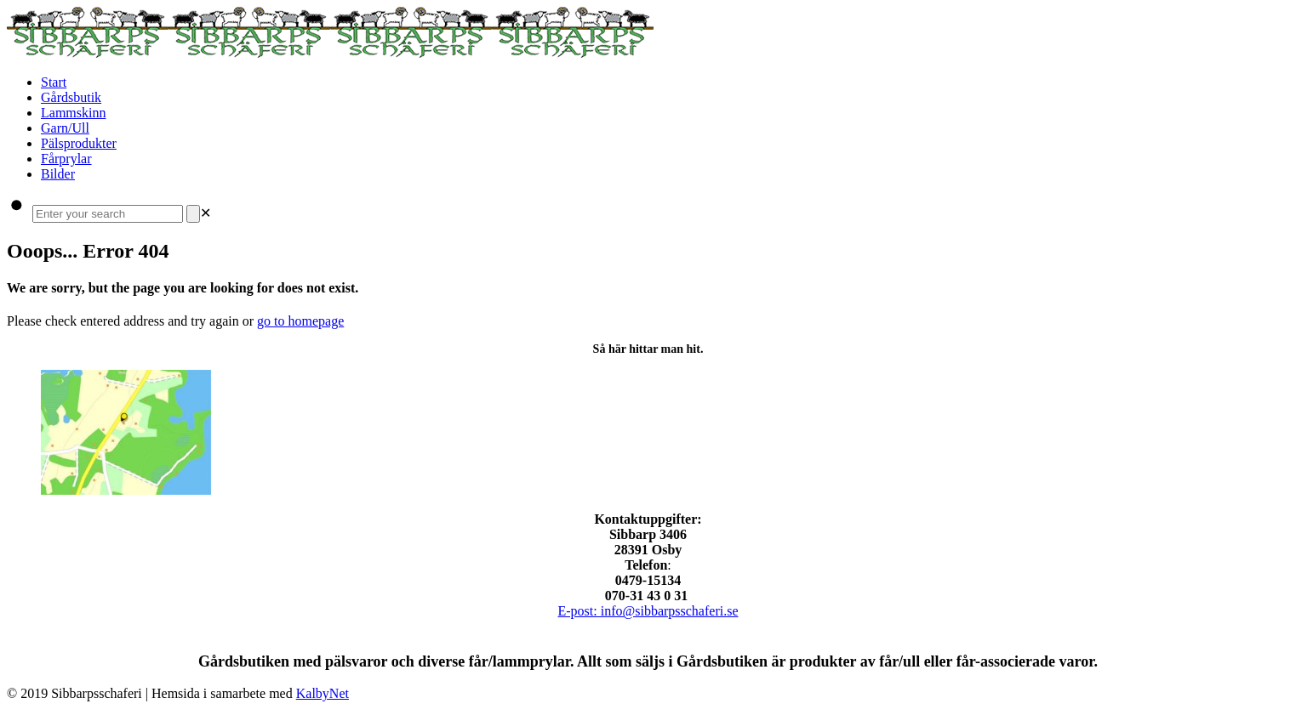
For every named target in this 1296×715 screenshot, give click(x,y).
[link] (205, 213)
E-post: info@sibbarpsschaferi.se (647, 611)
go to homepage (300, 321)
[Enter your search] (107, 214)
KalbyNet (322, 693)
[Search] (193, 214)
